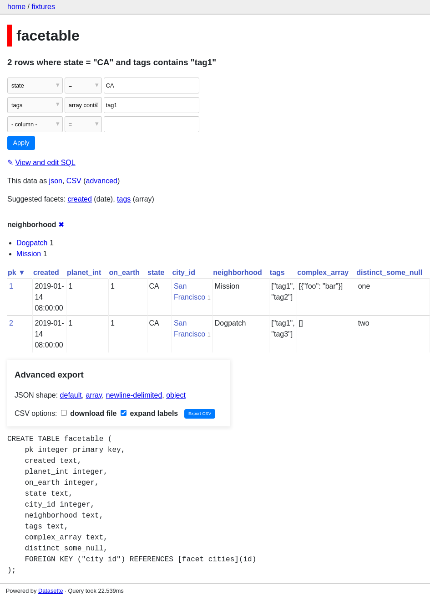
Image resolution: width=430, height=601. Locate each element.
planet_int (84, 272)
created (80, 199)
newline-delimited (134, 395)
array (94, 395)
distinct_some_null (389, 272)
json (55, 181)
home (16, 6)
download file (89, 413)
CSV (73, 181)
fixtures (43, 6)
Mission (28, 254)
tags (124, 199)
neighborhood (237, 272)
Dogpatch (32, 243)
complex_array (323, 272)
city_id (183, 272)
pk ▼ (16, 272)
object (176, 395)
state (155, 272)
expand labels (149, 413)
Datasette (50, 590)
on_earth (124, 272)
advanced (101, 181)
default (71, 395)
